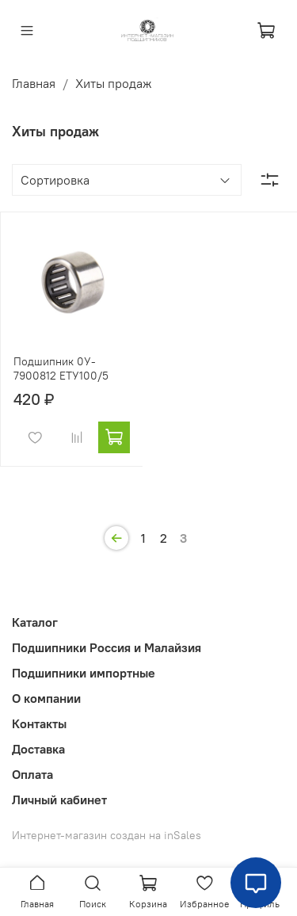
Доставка (38, 749)
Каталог (35, 622)
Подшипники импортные (83, 673)
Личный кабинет (59, 799)
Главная (33, 83)
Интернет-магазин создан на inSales (106, 835)
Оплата (32, 774)
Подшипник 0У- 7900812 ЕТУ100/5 (61, 368)
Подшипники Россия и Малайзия (106, 647)
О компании (46, 698)
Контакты (39, 723)
